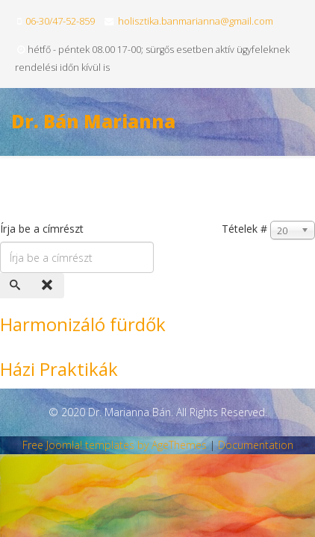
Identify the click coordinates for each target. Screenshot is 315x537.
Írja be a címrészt (43, 229)
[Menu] (297, 187)
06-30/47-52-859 (60, 21)
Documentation (255, 445)
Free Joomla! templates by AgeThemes (114, 445)
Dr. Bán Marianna (93, 121)
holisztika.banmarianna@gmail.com (195, 21)
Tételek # (244, 229)
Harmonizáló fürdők (83, 324)
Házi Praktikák (59, 369)
